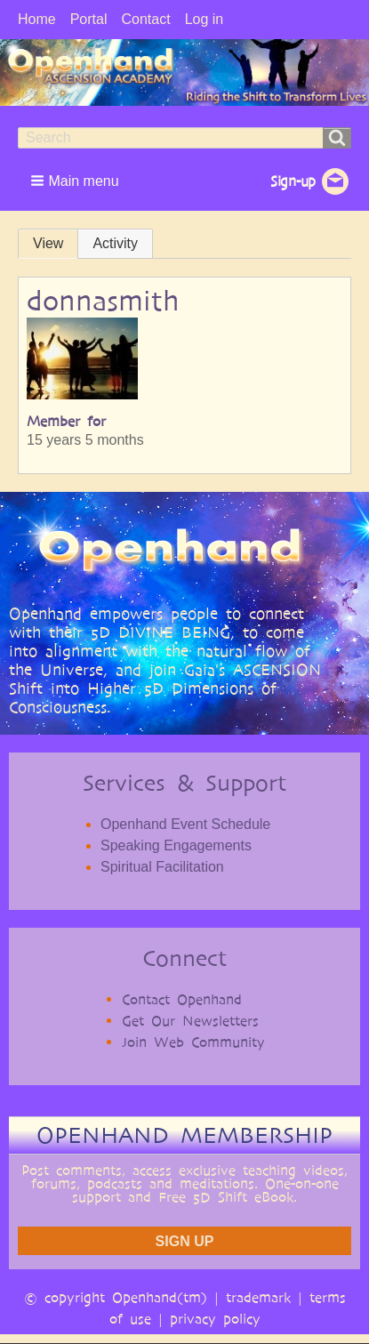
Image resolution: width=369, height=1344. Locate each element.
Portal (89, 19)
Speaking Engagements (176, 845)
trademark (258, 1297)
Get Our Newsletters (190, 1020)
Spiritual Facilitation (162, 866)
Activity (115, 243)
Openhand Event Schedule (185, 824)
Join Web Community (193, 1042)
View (48, 243)
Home (37, 19)
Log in (204, 19)
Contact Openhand (182, 999)
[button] (76, 180)
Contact (145, 19)
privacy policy (215, 1318)
